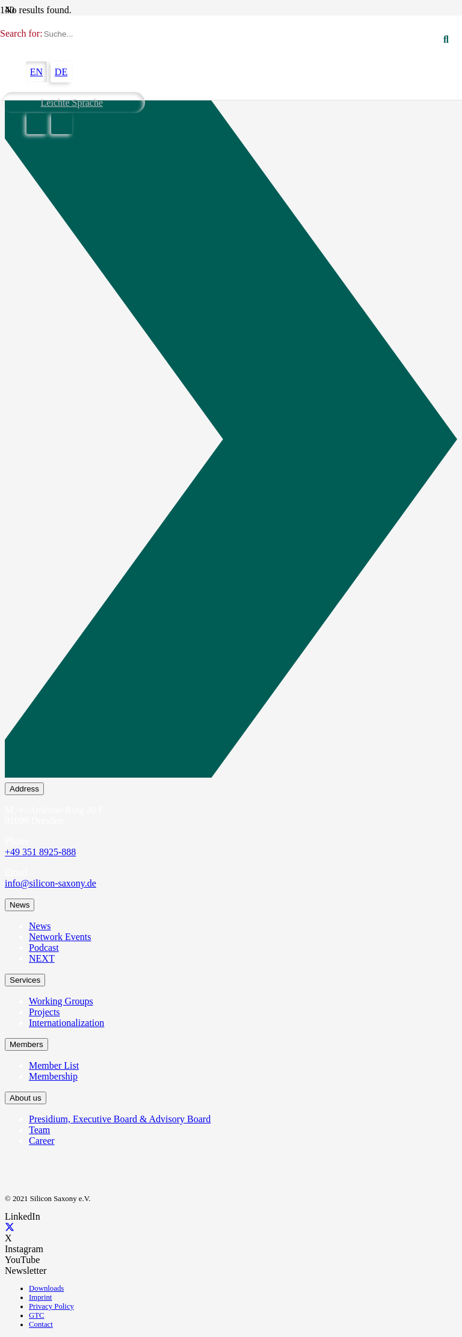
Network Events (60, 937)
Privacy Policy (51, 1306)
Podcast (44, 947)
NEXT (42, 958)
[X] (9, 1227)
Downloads (46, 1288)
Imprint (40, 1297)
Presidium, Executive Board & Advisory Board (120, 1119)
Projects (44, 1012)
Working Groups (61, 1001)
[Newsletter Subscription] (231, 441)
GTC (37, 1315)
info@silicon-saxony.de (50, 883)
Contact (41, 1324)
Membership (53, 1076)
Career (42, 1141)
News (40, 926)
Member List (54, 1065)
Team (39, 1130)
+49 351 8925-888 (40, 852)
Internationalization (66, 1023)
